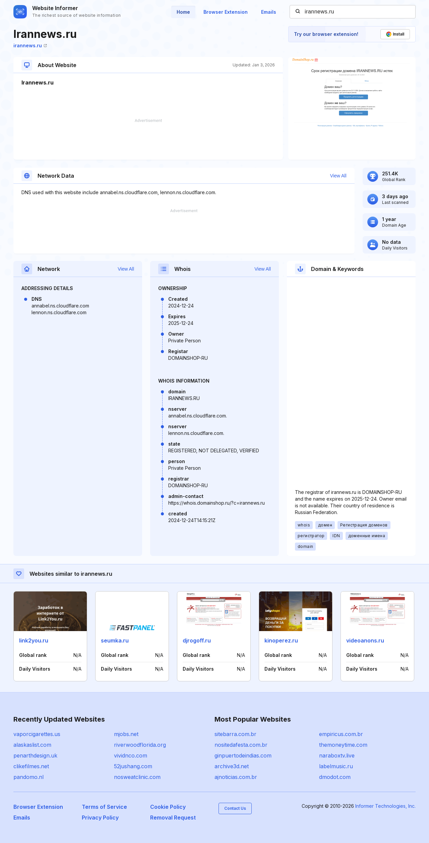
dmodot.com (335, 777)
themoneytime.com (343, 744)
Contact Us (235, 808)
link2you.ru (33, 640)
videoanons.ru (365, 640)
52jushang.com (133, 766)
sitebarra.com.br (235, 734)
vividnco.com (130, 755)
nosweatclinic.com (137, 777)
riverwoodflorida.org (140, 744)
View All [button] (338, 175)
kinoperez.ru (281, 640)
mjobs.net (126, 734)
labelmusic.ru (336, 766)
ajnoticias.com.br (235, 777)
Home (183, 12)
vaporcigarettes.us (36, 734)
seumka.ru (115, 640)
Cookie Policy (168, 806)
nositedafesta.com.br (240, 744)
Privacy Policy (100, 817)
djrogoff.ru (197, 640)
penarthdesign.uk (35, 755)
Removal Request (173, 817)
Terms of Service (104, 806)
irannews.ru (30, 45)
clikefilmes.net (31, 766)
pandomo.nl (28, 777)
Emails (268, 12)
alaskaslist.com (32, 744)
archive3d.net (231, 766)
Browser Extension (225, 12)
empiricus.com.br (341, 734)
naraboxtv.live (337, 755)
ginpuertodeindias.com (242, 755)
